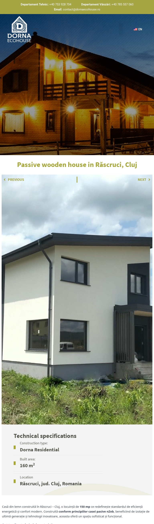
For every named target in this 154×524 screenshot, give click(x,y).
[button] (120, 29)
